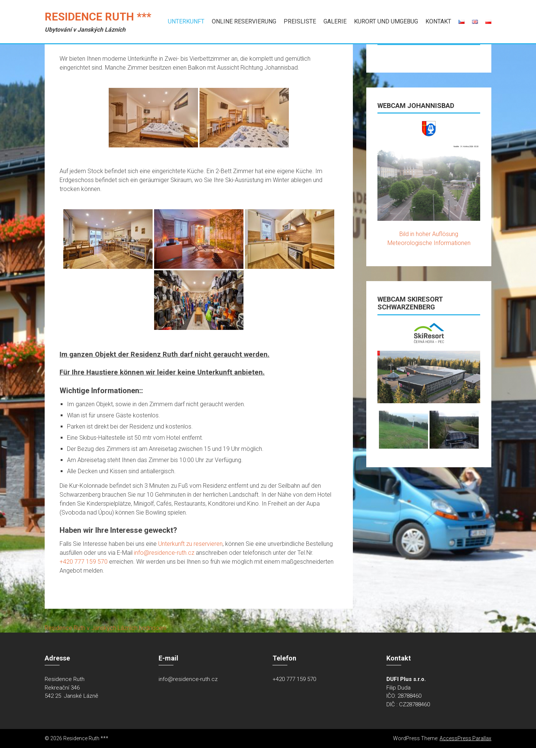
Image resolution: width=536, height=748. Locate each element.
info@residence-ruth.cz (164, 552)
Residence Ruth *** (98, 16)
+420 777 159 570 (84, 561)
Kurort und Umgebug (386, 21)
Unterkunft (186, 21)
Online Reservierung (244, 21)
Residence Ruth (65, 627)
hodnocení (152, 627)
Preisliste (300, 21)
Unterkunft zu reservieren (190, 543)
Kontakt (438, 21)
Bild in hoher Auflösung (428, 234)
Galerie (335, 21)
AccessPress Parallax (465, 738)
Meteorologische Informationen (428, 242)
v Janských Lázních (112, 627)
